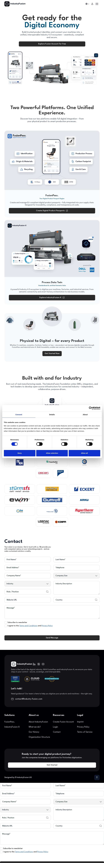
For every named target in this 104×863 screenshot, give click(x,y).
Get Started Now (52, 353)
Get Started (52, 765)
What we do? (35, 727)
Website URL (12, 600)
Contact (56, 732)
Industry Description (64, 584)
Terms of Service (84, 732)
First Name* (12, 560)
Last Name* (60, 560)
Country (59, 600)
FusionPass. (9, 722)
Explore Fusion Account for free (52, 44)
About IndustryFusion (38, 722)
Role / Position (13, 592)
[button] (87, 4)
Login (55, 727)
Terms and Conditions (28, 626)
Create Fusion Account (63, 722)
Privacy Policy (47, 626)
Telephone (60, 568)
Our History (34, 732)
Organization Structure (39, 737)
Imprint (80, 722)
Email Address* (13, 568)
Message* (11, 608)
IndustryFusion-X (12, 727)
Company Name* (14, 576)
